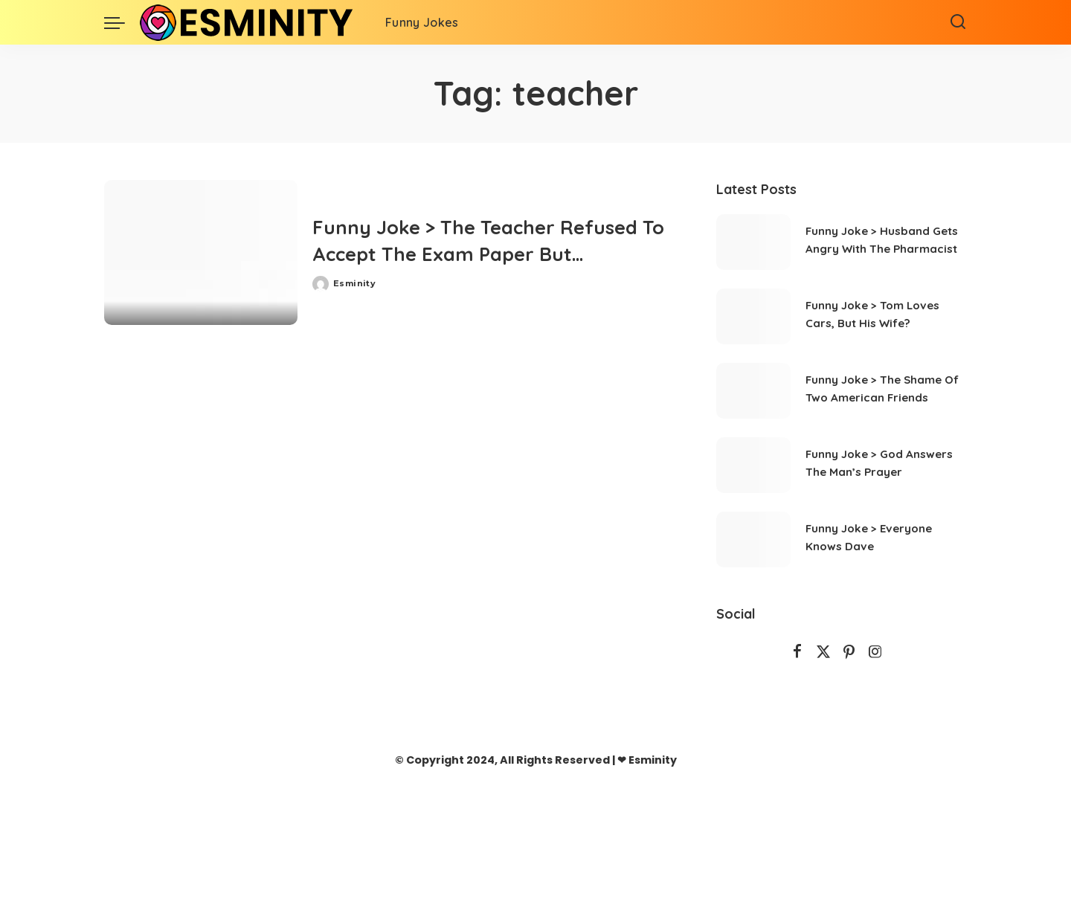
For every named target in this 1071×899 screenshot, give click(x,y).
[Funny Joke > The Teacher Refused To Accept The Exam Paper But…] (201, 252)
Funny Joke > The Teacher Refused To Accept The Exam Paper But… (492, 240)
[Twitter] (823, 652)
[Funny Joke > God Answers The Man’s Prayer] (753, 465)
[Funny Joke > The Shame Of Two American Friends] (753, 391)
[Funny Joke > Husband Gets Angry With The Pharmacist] (753, 242)
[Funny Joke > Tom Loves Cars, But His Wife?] (753, 316)
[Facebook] (797, 652)
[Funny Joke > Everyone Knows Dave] (753, 539)
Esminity (354, 283)
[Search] (958, 22)
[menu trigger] (122, 22)
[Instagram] (875, 652)
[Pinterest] (849, 652)
